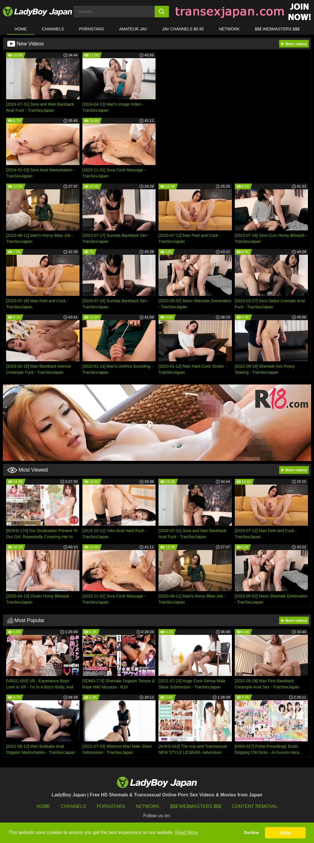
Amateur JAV (133, 29)
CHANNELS (53, 29)
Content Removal (255, 806)
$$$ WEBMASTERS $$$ (277, 29)
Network (229, 29)
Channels (73, 806)
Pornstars (91, 29)
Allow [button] (285, 832)
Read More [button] (186, 832)
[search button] (162, 11)
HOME (21, 29)
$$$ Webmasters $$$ (195, 806)
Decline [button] (251, 832)
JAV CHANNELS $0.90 (183, 29)
